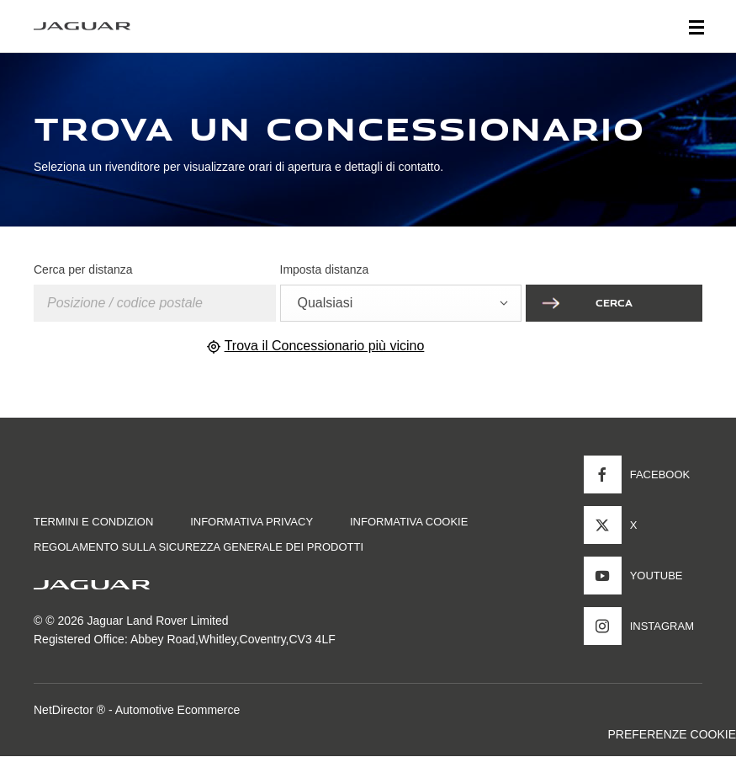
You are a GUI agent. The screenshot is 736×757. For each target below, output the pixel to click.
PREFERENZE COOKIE (672, 734)
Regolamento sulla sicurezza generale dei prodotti (198, 547)
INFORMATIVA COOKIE (409, 521)
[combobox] (401, 303)
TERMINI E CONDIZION (93, 521)
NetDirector (65, 710)
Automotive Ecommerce (178, 710)
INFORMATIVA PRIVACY (251, 521)
